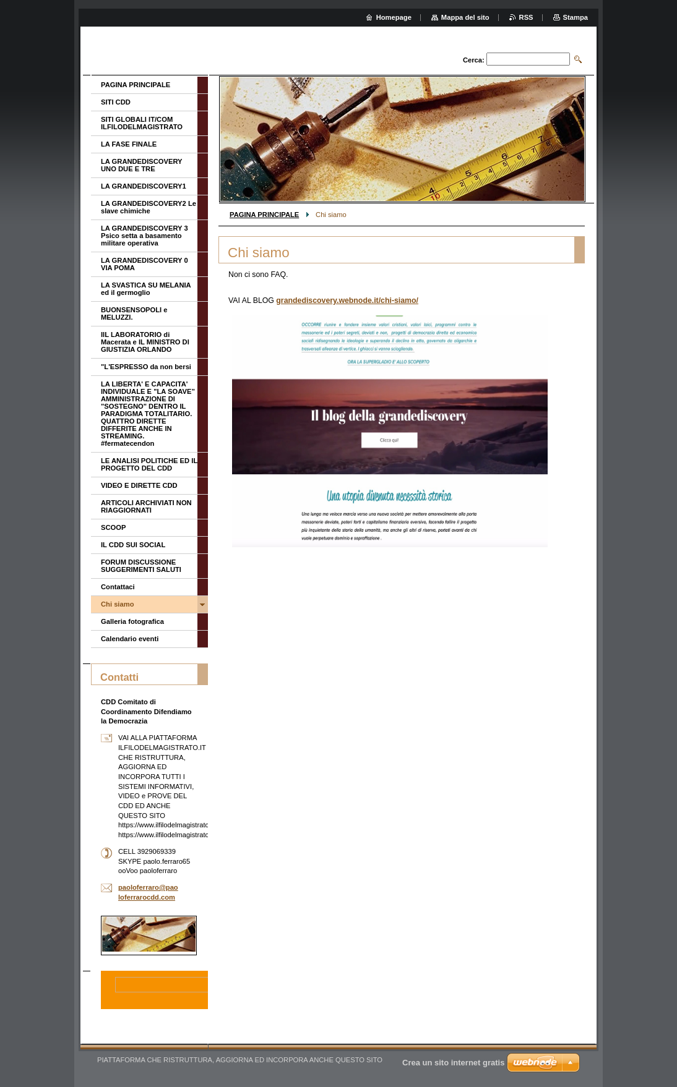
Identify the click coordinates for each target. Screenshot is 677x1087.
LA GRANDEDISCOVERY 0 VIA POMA (144, 264)
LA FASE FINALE (129, 144)
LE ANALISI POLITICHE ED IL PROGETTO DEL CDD (149, 464)
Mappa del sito (465, 17)
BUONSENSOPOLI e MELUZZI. (134, 313)
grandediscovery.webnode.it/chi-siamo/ (347, 300)
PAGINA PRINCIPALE (264, 214)
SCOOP (113, 527)
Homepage (394, 17)
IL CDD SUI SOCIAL (133, 544)
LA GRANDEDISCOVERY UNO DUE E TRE (141, 165)
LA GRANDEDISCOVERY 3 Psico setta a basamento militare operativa (144, 235)
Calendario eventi (129, 638)
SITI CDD (116, 102)
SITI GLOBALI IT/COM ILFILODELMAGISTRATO (142, 123)
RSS (526, 17)
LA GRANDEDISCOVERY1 (143, 186)
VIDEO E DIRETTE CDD (139, 485)
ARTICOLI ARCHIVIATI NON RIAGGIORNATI (146, 506)
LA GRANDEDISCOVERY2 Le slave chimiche (148, 207)
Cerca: (474, 60)
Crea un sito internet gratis (453, 1062)
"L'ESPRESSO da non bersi (146, 366)
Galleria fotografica (132, 621)
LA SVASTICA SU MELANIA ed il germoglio (146, 288)
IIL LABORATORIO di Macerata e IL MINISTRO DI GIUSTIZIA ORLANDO (145, 342)
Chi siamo (117, 604)
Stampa (575, 17)
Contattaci (118, 586)
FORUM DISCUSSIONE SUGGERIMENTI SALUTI (141, 565)
